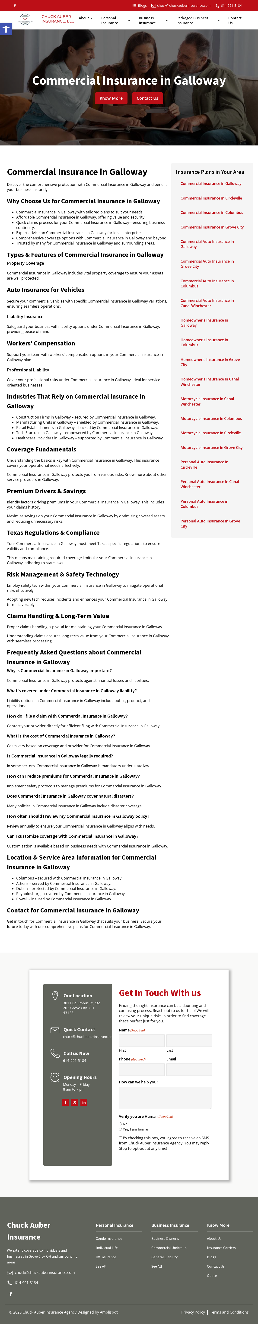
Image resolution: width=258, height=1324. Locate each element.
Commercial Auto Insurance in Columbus (207, 283)
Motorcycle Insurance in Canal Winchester (207, 401)
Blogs (211, 1257)
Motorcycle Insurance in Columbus (211, 418)
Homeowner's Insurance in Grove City (210, 362)
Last (169, 1050)
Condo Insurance (109, 1238)
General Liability (164, 1257)
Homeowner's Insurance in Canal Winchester (210, 382)
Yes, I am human (136, 1129)
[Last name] (189, 1040)
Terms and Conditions (229, 1312)
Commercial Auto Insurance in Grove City (207, 264)
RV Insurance (106, 1257)
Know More (111, 98)
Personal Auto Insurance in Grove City (210, 524)
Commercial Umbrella (169, 1247)
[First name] (142, 1040)
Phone (132, 1059)
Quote (212, 1275)
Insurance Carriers (221, 1247)
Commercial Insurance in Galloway (211, 183)
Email (171, 1059)
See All (101, 1266)
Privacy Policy (193, 1312)
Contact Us (235, 20)
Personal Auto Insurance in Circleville (204, 464)
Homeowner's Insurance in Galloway (204, 323)
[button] (6, 29)
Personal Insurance (109, 20)
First (122, 1050)
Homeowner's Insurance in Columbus (204, 342)
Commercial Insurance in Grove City (212, 227)
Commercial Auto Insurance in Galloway (207, 244)
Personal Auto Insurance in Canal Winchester (210, 484)
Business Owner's (165, 1238)
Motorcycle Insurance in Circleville (211, 432)
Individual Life (107, 1247)
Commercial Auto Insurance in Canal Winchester (207, 303)
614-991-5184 (231, 5)
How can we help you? (138, 1082)
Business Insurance (147, 20)
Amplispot (109, 1312)
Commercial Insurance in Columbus (212, 212)
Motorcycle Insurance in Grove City (212, 447)
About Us (214, 1238)
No (125, 1123)
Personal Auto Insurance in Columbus (204, 504)
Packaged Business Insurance (192, 20)
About (84, 18)
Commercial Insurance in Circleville (211, 198)
